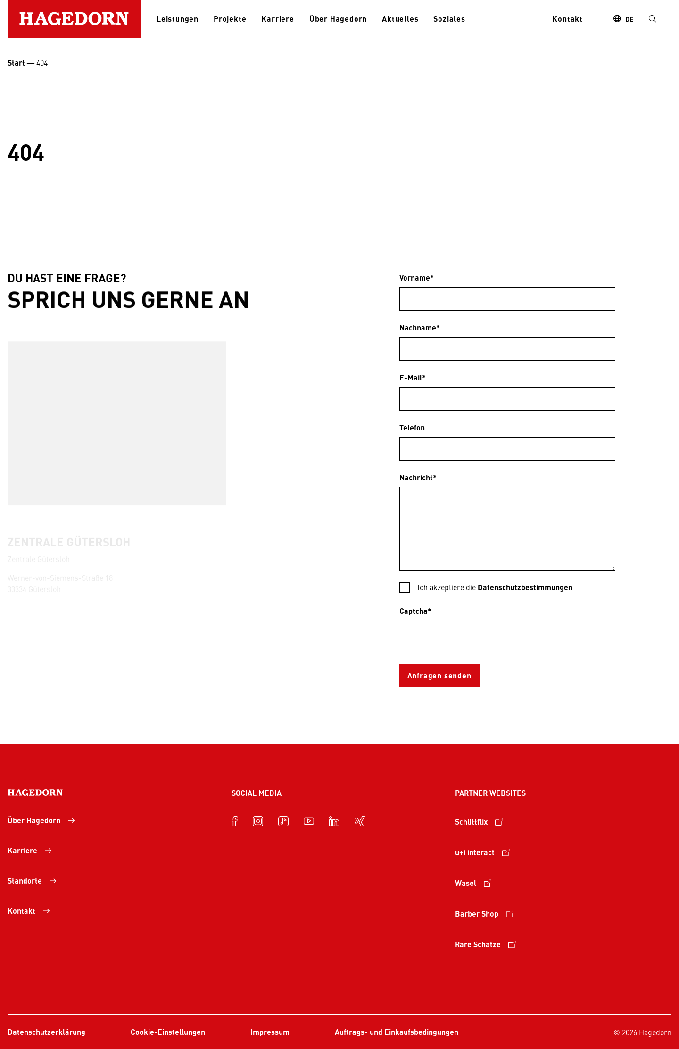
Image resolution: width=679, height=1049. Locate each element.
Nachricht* (418, 477)
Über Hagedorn (338, 18)
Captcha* (415, 610)
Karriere (277, 18)
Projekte (230, 18)
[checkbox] (507, 588)
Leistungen (178, 18)
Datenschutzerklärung (46, 1031)
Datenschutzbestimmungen (525, 587)
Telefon (412, 427)
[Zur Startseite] (74, 19)
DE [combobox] (629, 19)
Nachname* (419, 327)
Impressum (270, 1031)
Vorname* (416, 277)
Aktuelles (400, 18)
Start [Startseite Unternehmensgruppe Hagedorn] (16, 62)
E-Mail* (412, 377)
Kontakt (567, 18)
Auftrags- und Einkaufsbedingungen (396, 1031)
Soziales (449, 18)
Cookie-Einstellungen (168, 1031)
